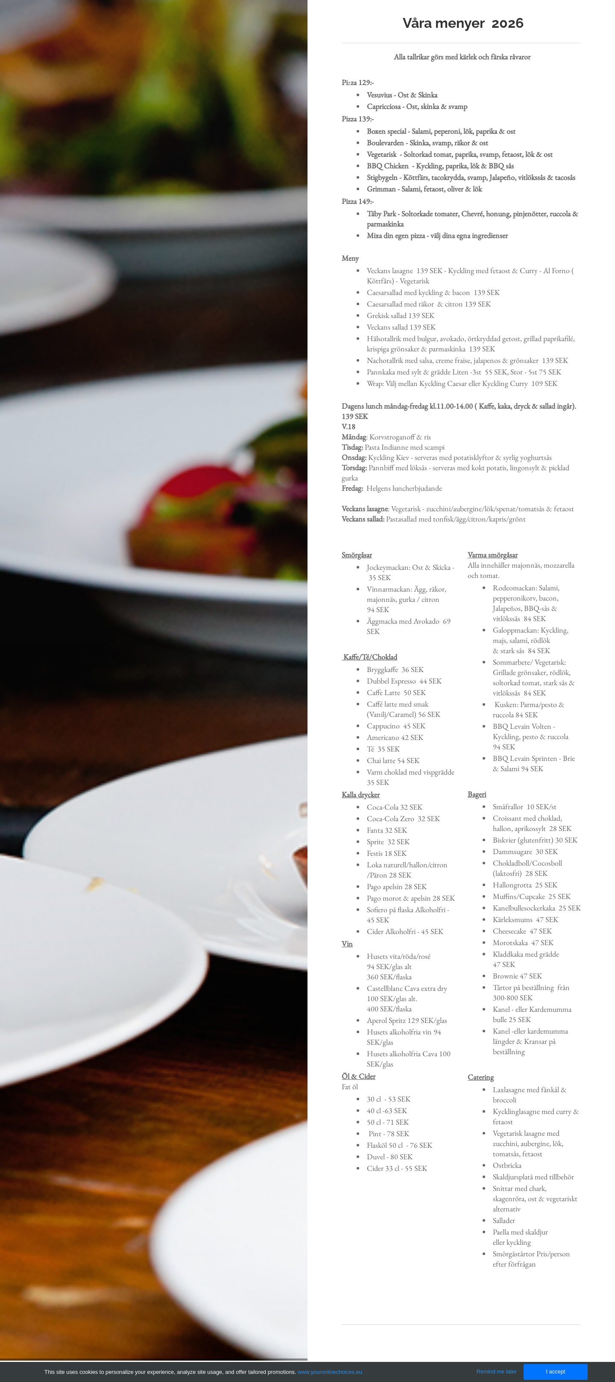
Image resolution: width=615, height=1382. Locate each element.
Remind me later (497, 1371)
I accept (555, 1371)
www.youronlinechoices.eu (330, 1372)
